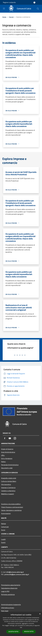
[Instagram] (15, 438)
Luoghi (3, 539)
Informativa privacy (7, 607)
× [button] (40, 614)
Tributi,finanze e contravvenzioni (12, 507)
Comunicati (5, 527)
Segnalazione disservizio (9, 588)
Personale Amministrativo (10, 465)
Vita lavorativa (6, 484)
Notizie (3, 523)
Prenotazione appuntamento (10, 585)
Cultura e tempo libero (8, 481)
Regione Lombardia (9, 2)
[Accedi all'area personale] (34, 2)
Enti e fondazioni (6, 458)
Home (4, 17)
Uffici (3, 455)
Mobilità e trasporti (7, 494)
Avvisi (3, 530)
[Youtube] (10, 438)
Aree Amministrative (8, 452)
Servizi (11, 17)
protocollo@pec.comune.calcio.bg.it (17, 574)
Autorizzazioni (6, 513)
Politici (3, 461)
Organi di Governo (7, 449)
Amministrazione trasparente (11, 604)
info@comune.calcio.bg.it (15, 572)
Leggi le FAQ (5, 591)
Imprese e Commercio (8, 487)
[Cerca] (38, 9)
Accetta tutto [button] (13, 631)
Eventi (3, 542)
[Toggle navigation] (4, 8)
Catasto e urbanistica (8, 491)
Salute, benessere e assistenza (11, 510)
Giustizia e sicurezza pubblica (11, 504)
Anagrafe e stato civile (8, 478)
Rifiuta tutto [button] (28, 631)
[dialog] (21, 624)
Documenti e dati (7, 468)
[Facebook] (5, 438)
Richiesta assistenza (8, 594)
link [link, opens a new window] (21, 627)
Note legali (4, 611)
